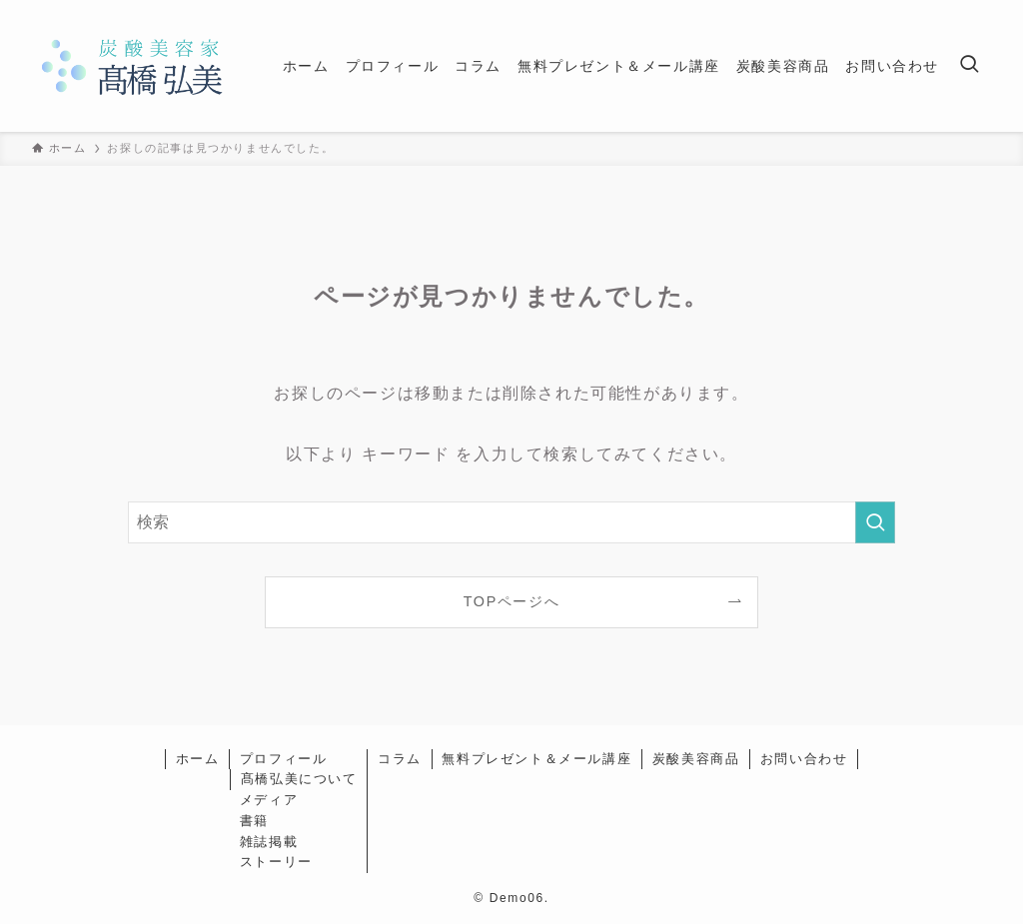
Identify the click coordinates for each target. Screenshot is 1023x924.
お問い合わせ (804, 758)
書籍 (254, 820)
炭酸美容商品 (696, 758)
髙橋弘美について (299, 778)
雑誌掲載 (269, 841)
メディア (269, 799)
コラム (400, 758)
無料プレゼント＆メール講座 (536, 758)
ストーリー (276, 861)
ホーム (198, 758)
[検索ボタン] (969, 66)
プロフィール (284, 758)
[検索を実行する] (875, 522)
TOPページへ (512, 601)
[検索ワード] (511, 522)
